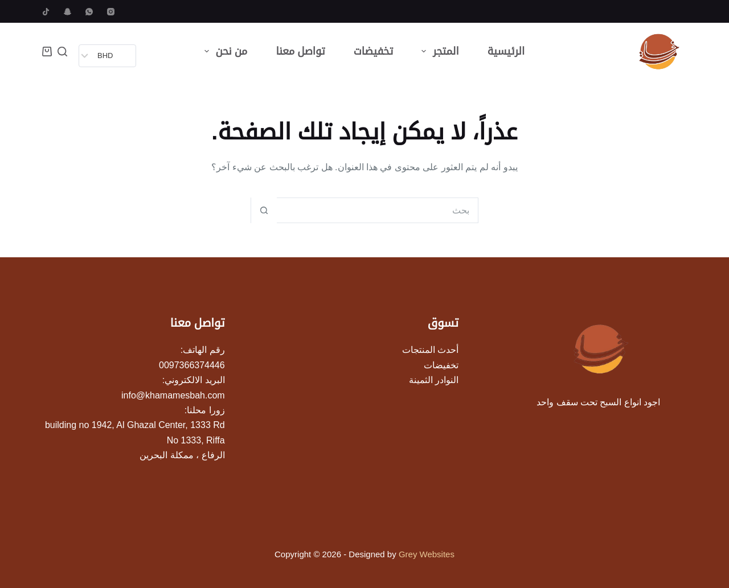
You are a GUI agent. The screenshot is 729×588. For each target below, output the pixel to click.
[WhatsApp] (89, 11)
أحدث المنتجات (430, 350)
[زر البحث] (264, 210)
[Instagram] (110, 11)
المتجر (437, 51)
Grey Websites (426, 554)
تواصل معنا (300, 51)
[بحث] (62, 51)
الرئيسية (506, 51)
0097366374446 (192, 365)
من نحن (224, 51)
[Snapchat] (67, 11)
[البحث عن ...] (377, 210)
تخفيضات (374, 51)
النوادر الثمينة (433, 380)
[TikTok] (46, 11)
